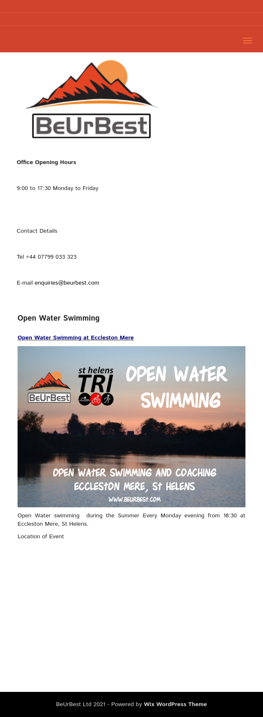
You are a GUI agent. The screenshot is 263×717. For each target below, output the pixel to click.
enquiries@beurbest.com (67, 283)
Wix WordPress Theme (175, 704)
